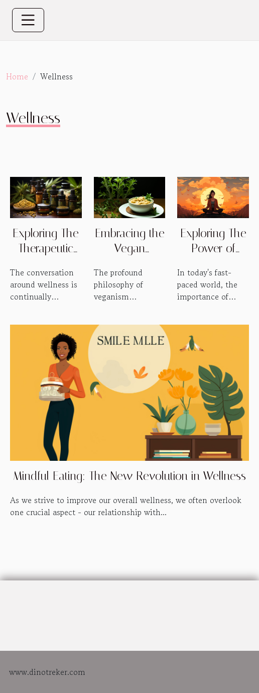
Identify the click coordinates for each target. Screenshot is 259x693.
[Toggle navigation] (28, 20)
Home (17, 76)
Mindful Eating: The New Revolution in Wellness (129, 476)
